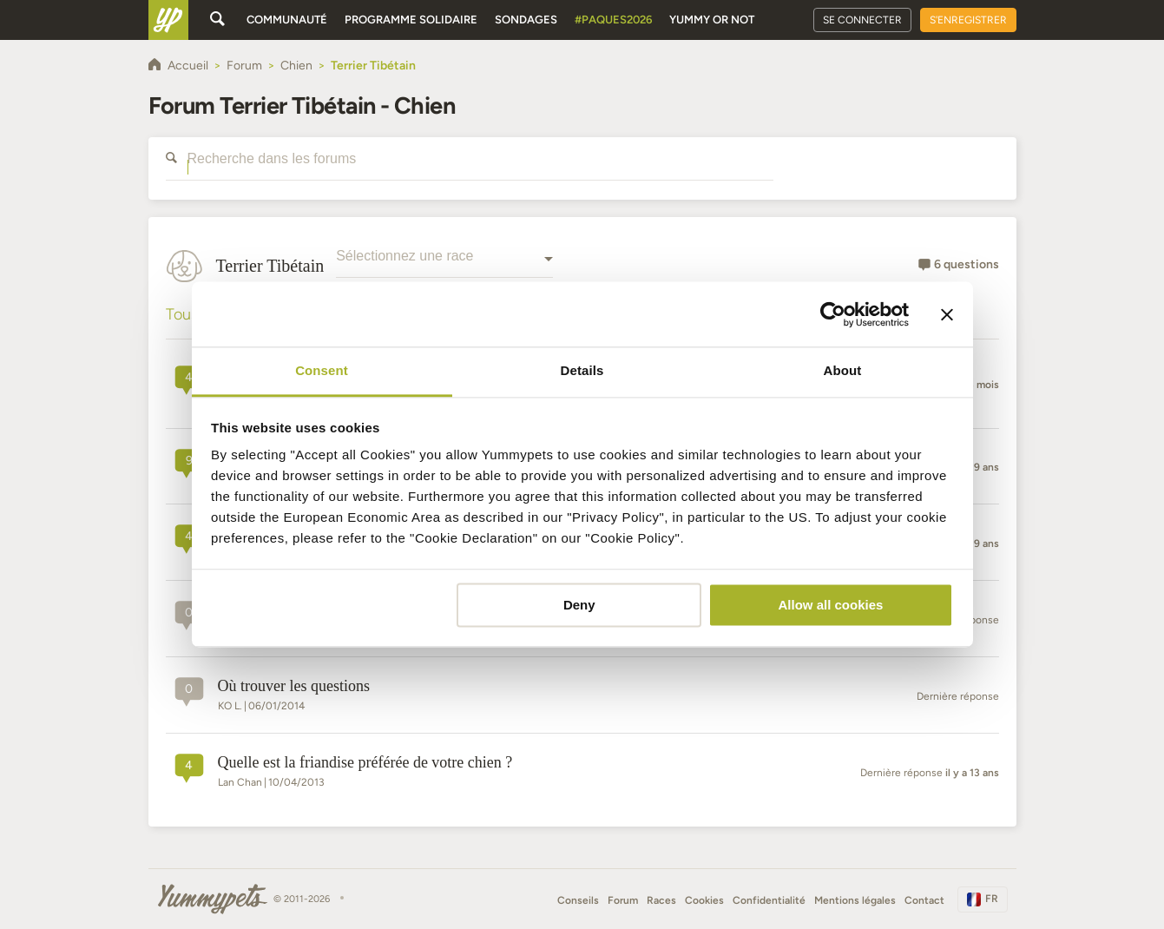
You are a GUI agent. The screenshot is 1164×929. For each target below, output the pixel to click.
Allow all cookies (830, 604)
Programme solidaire (411, 19)
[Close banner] (947, 314)
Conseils (578, 900)
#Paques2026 (613, 19)
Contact (924, 900)
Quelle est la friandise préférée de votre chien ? (365, 762)
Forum (623, 900)
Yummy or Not (711, 19)
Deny (579, 604)
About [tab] (843, 370)
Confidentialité (769, 900)
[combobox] (444, 265)
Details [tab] (582, 370)
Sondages (526, 19)
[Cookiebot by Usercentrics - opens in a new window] (833, 314)
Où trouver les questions (294, 686)
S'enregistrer (968, 20)
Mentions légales (855, 900)
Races (661, 900)
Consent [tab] (321, 370)
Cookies (704, 900)
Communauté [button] (287, 19)
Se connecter (862, 20)
